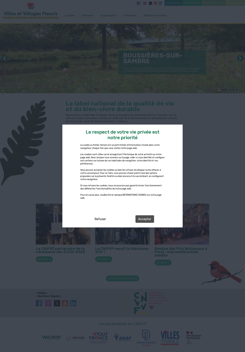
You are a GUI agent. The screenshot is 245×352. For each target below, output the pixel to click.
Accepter (144, 219)
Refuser (100, 219)
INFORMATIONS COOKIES (134, 195)
